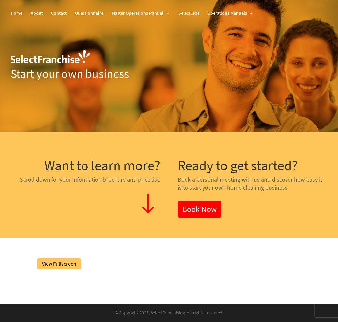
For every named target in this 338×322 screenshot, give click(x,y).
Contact (59, 13)
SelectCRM (188, 13)
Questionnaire (89, 13)
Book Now (200, 209)
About (37, 13)
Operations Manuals (227, 13)
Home (16, 13)
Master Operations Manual (137, 13)
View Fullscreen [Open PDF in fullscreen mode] (59, 263)
